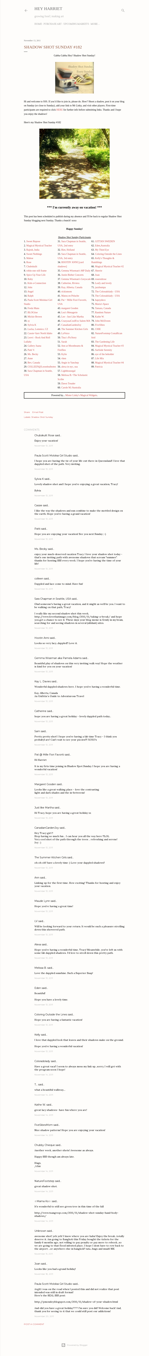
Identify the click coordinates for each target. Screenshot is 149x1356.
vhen (63, 358)
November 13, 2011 (43, 445)
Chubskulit (31, 266)
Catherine (40, 711)
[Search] (123, 9)
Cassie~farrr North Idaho (40, 333)
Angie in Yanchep (70, 362)
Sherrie (98, 270)
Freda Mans (33, 308)
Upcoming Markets (76, 23)
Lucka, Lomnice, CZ (38, 329)
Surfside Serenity (103, 350)
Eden (37, 988)
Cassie (38, 505)
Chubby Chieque (44, 1145)
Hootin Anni (41, 637)
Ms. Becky (33, 354)
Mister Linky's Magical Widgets (81, 395)
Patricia (99, 366)
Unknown (40, 1230)
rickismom (66, 291)
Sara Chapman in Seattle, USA (52, 598)
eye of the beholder (104, 354)
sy (29, 321)
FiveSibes (100, 325)
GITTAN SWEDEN (105, 241)
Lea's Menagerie (69, 312)
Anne (30, 358)
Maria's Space (102, 304)
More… (95, 23)
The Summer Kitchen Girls (74, 329)
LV (36, 921)
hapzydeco (100, 300)
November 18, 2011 (43, 1274)
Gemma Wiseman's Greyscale (76, 279)
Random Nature (103, 312)
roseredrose (100, 279)
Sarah (64, 341)
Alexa (37, 944)
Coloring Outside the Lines (108, 254)
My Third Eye (102, 249)
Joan (97, 275)
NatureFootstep (44, 1181)
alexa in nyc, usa (69, 366)
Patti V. (31, 350)
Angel (30, 291)
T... (35, 1084)
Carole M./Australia (71, 387)
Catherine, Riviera (70, 283)
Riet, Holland (67, 249)
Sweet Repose (33, 241)
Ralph (30, 295)
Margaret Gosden (45, 784)
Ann (36, 877)
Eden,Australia (102, 245)
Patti (37, 528)
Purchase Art (53, 23)
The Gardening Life (105, 341)
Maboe (29, 258)
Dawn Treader (68, 383)
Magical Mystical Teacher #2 (109, 266)
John (30, 287)
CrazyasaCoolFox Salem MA (75, 321)
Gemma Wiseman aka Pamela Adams (58, 658)
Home (38, 23)
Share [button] (27, 412)
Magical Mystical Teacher (39, 245)
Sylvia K (32, 325)
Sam (37, 731)
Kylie (64, 354)
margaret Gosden (69, 308)
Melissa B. (40, 967)
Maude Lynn (42, 901)
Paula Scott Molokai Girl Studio (53, 455)
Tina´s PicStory (69, 337)
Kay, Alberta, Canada (71, 287)
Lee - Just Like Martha (72, 316)
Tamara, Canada (103, 308)
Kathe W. (99, 316)
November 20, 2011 (44, 1316)
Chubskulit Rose (44, 435)
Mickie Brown (35, 316)
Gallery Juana (34, 345)
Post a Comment (34, 1324)
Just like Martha (44, 807)
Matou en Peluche (70, 295)
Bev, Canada (34, 362)
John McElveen (102, 321)
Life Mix (99, 358)
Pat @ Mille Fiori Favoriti (49, 754)
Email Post (37, 412)
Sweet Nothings (34, 254)
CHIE (98, 329)
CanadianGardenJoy (71, 325)
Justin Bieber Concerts (72, 275)
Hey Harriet (48, 8)
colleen (38, 578)
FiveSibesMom (43, 1124)
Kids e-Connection (36, 283)
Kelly (37, 1034)
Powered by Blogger (74, 1345)
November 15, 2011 (43, 1253)
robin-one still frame (36, 270)
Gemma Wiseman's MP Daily (75, 270)
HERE (59, 109)
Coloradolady (42, 1061)
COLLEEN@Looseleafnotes (42, 366)
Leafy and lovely (103, 283)
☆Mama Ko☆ (42, 1201)
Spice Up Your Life (36, 275)
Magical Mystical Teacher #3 (109, 345)
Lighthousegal (68, 371)
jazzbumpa (100, 287)
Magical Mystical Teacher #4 (109, 362)
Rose (28, 262)
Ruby (30, 279)
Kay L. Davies (42, 681)
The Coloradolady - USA (107, 291)
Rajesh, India (32, 249)
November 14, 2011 (43, 1074)
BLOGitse (33, 312)
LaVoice (65, 333)
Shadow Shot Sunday (42, 417)
